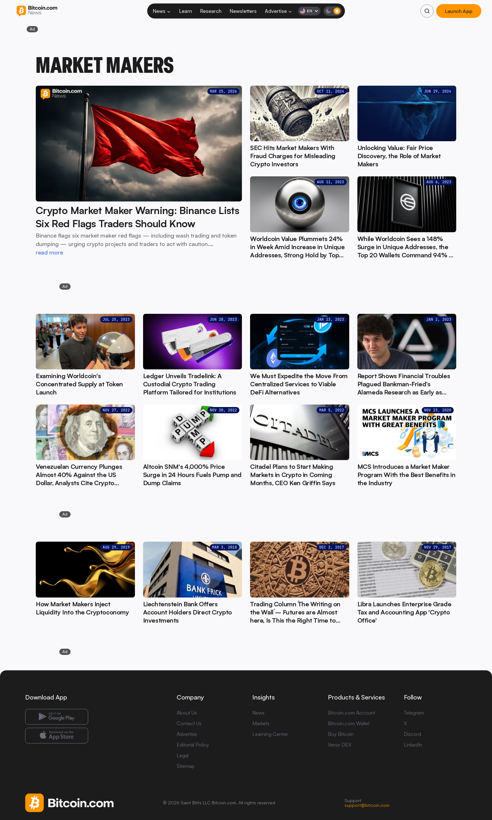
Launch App (459, 11)
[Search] (427, 11)
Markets (261, 723)
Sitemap (186, 766)
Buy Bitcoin (341, 734)
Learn (185, 11)
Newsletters (243, 11)
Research (211, 11)
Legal (183, 755)
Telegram (414, 713)
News (162, 11)
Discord (412, 734)
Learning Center (270, 734)
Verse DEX (339, 745)
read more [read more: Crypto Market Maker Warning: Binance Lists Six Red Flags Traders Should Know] (49, 252)
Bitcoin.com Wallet (349, 723)
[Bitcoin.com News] (37, 11)
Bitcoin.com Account (351, 713)
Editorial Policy (193, 745)
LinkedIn (413, 745)
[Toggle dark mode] (333, 11)
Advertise (278, 11)
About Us (187, 713)
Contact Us (189, 723)
